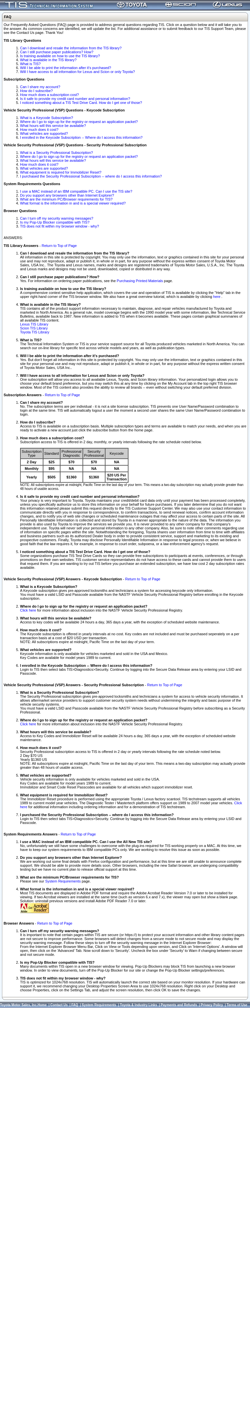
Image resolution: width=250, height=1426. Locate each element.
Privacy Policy (212, 1005)
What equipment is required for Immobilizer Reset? (61, 172)
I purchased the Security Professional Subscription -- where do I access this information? (91, 176)
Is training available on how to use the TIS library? (60, 56)
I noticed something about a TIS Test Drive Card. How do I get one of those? (81, 103)
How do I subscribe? (36, 91)
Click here (28, 610)
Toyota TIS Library (34, 332)
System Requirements (62, 881)
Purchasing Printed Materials (140, 281)
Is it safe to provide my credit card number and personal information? (75, 99)
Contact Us (59, 1005)
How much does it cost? (39, 130)
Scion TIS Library (34, 328)
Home (42, 1005)
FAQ (74, 1005)
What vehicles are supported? (44, 133)
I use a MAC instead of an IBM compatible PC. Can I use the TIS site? (76, 191)
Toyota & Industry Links (138, 1005)
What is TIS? (30, 64)
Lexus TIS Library (34, 324)
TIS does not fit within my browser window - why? (59, 226)
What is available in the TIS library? (48, 60)
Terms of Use (237, 1005)
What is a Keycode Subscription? (46, 118)
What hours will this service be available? (53, 126)
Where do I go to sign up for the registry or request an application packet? (79, 122)
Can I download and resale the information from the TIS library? (71, 48)
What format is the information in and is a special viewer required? (73, 203)
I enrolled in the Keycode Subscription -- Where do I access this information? (81, 137)
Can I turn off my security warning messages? (56, 218)
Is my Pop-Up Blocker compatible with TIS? (54, 222)
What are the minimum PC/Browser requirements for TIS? (66, 199)
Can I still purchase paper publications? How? (56, 52)
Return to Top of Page (59, 246)
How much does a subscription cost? (49, 95)
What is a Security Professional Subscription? (56, 153)
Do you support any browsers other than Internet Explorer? (67, 195)
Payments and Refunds (179, 1005)
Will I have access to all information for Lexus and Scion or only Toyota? (77, 72)
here (217, 297)
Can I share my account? (40, 87)
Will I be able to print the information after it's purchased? (65, 68)
